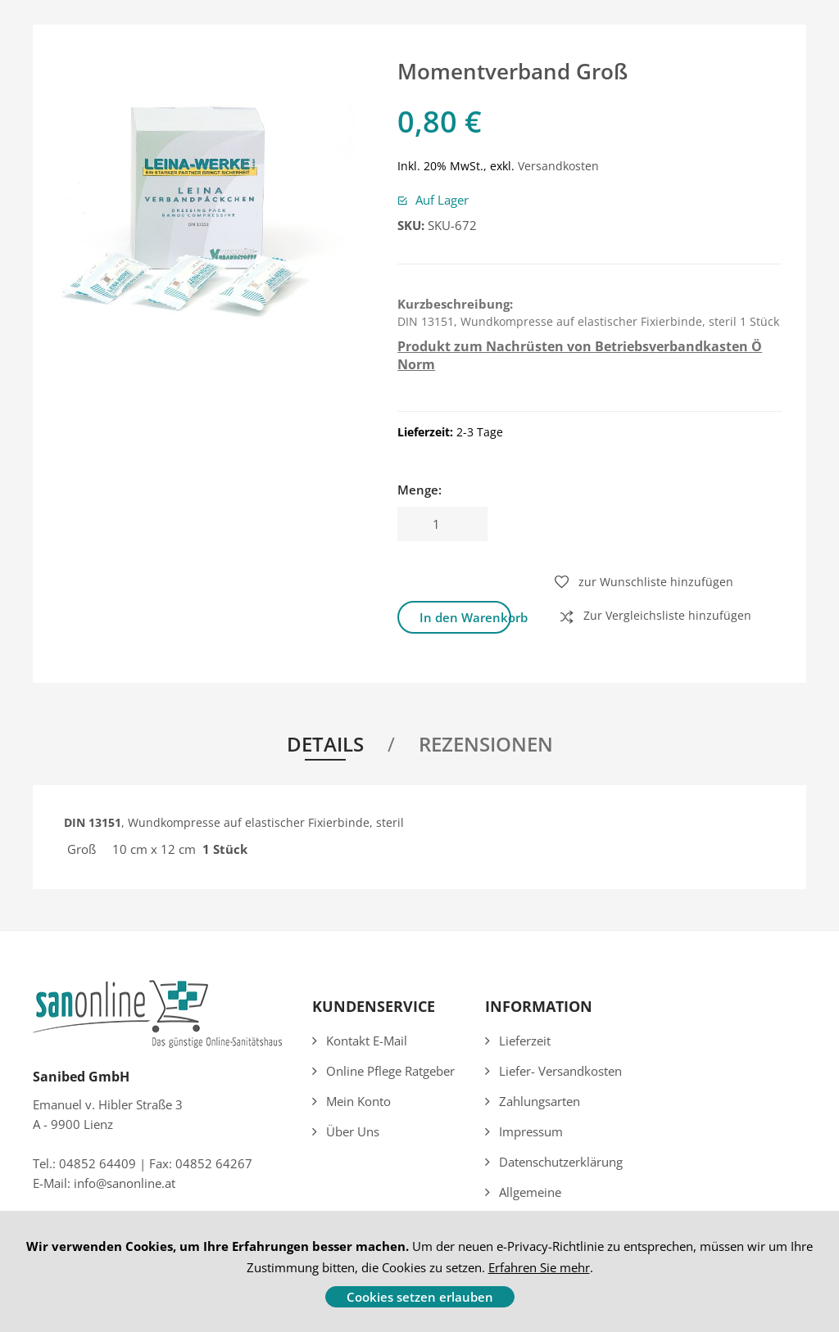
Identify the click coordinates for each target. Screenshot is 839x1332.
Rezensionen (486, 743)
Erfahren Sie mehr (539, 1267)
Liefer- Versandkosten (560, 1071)
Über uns (352, 1131)
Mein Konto (358, 1101)
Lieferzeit (525, 1040)
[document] (419, 1271)
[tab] (334, 747)
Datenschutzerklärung (561, 1162)
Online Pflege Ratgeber (390, 1071)
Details (325, 743)
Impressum (531, 1131)
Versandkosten (558, 166)
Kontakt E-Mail (366, 1040)
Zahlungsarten (539, 1101)
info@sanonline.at (124, 1183)
